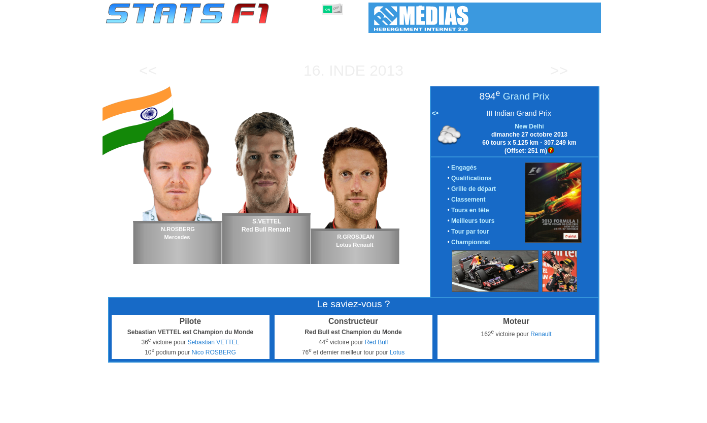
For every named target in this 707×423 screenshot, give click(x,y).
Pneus (374, 413)
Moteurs (343, 413)
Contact (580, 413)
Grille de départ (473, 188)
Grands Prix (220, 413)
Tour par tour (470, 231)
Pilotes (258, 413)
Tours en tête (470, 210)
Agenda (471, 413)
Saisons (180, 413)
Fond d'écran (539, 413)
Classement (468, 199)
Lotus (397, 352)
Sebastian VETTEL (213, 342)
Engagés (464, 167)
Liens (501, 413)
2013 (386, 70)
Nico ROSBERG (213, 352)
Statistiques (141, 413)
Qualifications (471, 178)
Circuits (438, 413)
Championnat (470, 242)
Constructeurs (299, 413)
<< (148, 70)
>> (559, 70)
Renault (540, 334)
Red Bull (376, 342)
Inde (347, 70)
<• (435, 113)
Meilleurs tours (472, 220)
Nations (405, 413)
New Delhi (529, 126)
